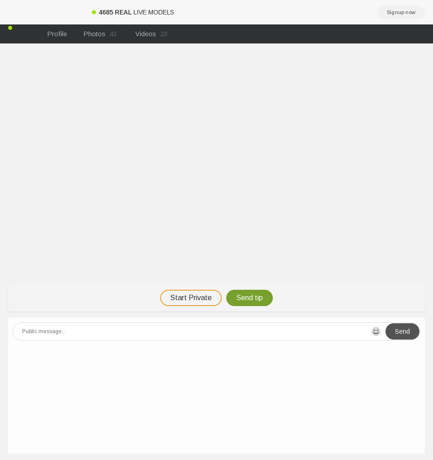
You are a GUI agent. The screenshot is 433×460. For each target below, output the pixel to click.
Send (402, 331)
